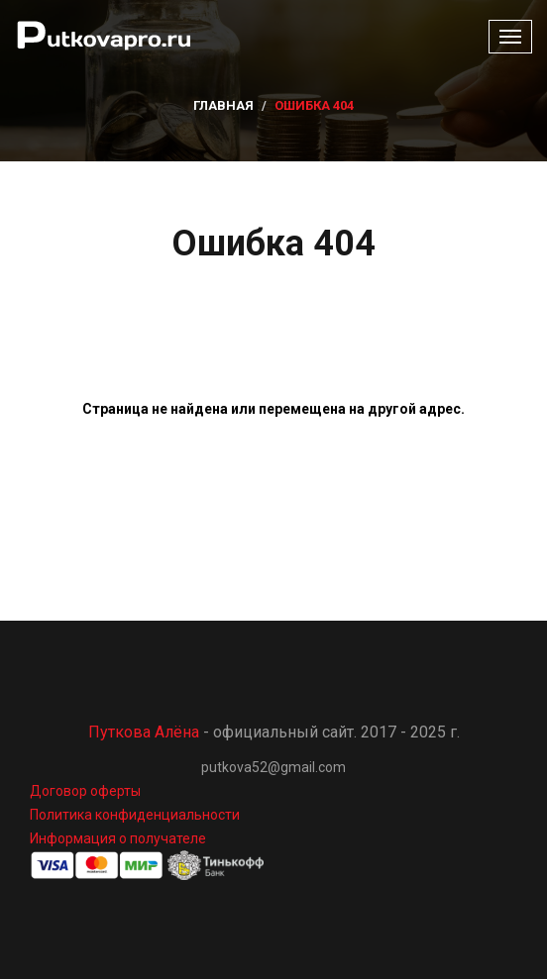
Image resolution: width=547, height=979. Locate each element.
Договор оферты (85, 791)
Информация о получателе (118, 838)
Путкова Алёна (143, 732)
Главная (223, 105)
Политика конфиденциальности (135, 815)
